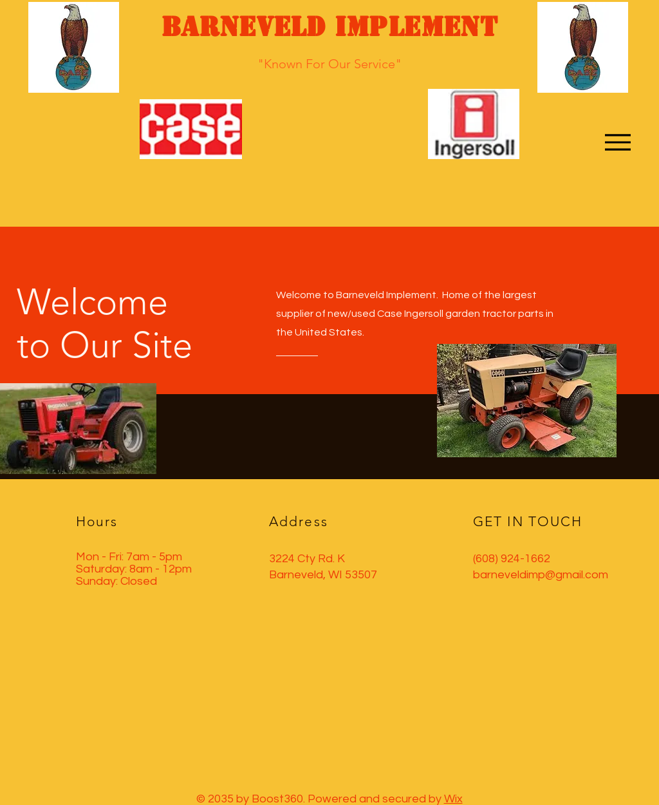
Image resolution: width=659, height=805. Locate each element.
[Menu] (617, 142)
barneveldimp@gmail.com (540, 575)
